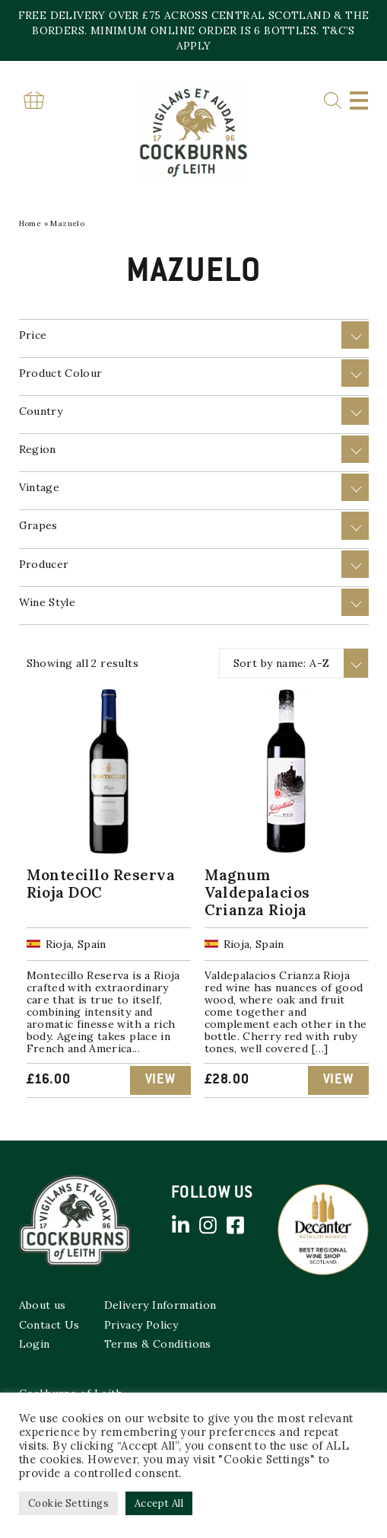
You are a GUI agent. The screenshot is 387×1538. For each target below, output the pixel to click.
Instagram (208, 1225)
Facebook (236, 1225)
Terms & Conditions (157, 1344)
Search (332, 101)
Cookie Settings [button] (68, 1503)
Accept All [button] (159, 1503)
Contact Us (49, 1325)
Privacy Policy (141, 1325)
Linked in (181, 1225)
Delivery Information (160, 1305)
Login (34, 1344)
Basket (34, 100)
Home (30, 223)
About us (42, 1305)
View (160, 1080)
